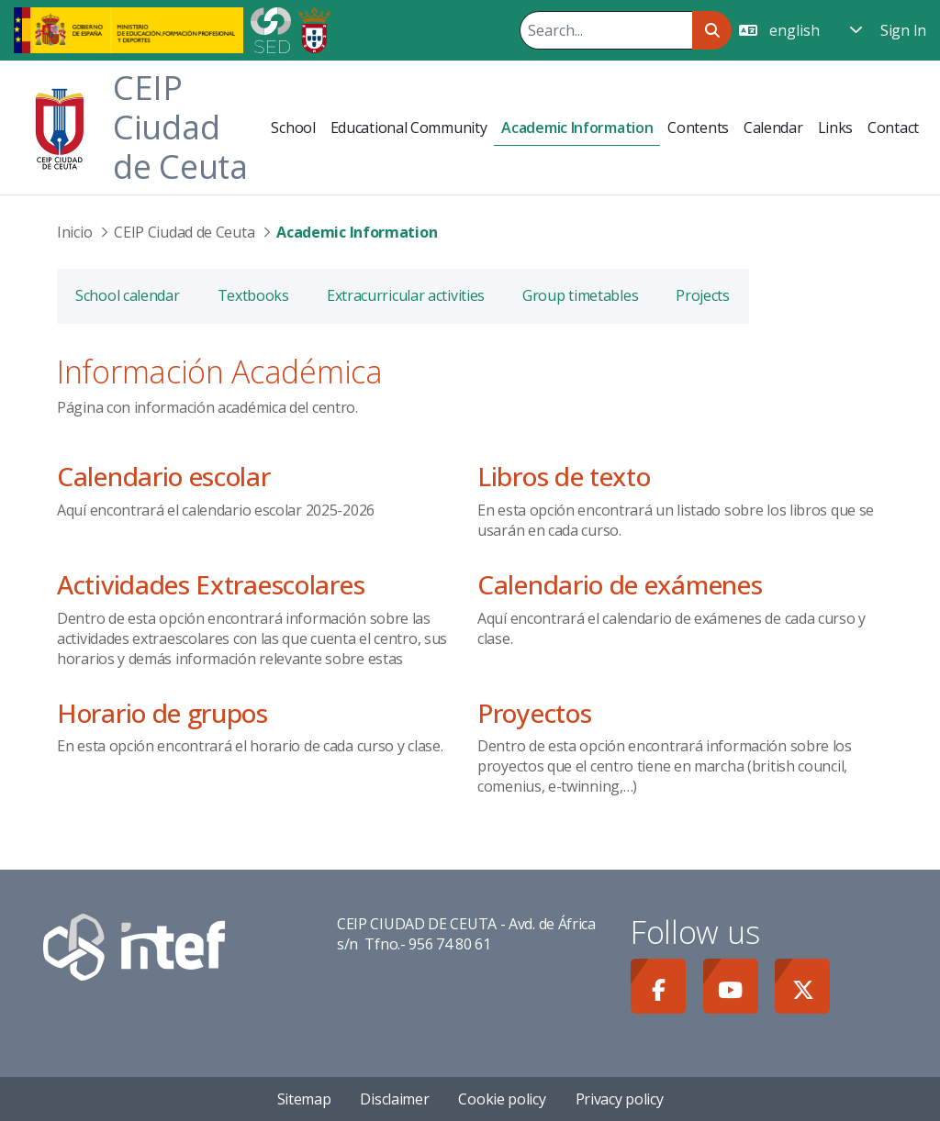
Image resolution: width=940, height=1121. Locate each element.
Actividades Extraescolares (210, 584)
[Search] (606, 30)
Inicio (74, 232)
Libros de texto (564, 476)
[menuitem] (292, 127)
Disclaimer (394, 1099)
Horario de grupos (162, 712)
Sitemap (304, 1099)
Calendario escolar (164, 476)
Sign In (903, 30)
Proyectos (534, 712)
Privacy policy (620, 1099)
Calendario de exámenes (619, 584)
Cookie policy (501, 1099)
